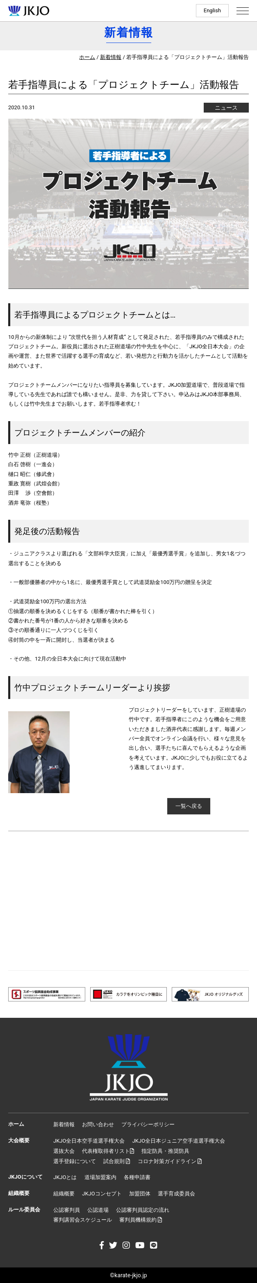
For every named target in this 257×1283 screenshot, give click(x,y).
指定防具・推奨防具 (165, 1151)
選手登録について (74, 1161)
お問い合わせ (98, 1124)
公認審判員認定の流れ (142, 1210)
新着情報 (110, 57)
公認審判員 (66, 1210)
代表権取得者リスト (108, 1151)
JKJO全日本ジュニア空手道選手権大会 (178, 1141)
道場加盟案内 (100, 1177)
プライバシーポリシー (148, 1124)
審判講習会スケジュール (82, 1220)
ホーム (87, 57)
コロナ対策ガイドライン (170, 1161)
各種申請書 (137, 1177)
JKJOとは (65, 1177)
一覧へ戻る (188, 806)
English (212, 10)
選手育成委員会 (176, 1194)
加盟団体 (139, 1194)
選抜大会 (64, 1151)
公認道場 (98, 1210)
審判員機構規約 (140, 1220)
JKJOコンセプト (101, 1194)
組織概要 (64, 1194)
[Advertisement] (128, 900)
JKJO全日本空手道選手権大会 (89, 1141)
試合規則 (116, 1161)
